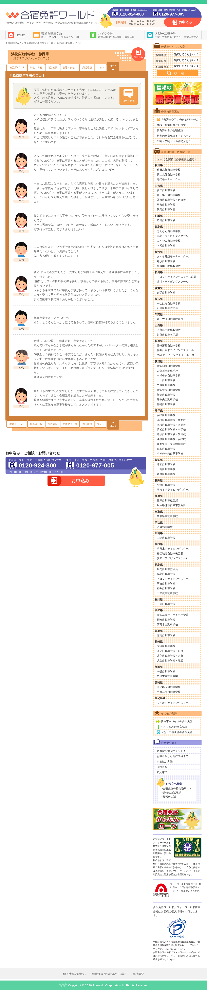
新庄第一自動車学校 (169, 195)
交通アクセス (70, 67)
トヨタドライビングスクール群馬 (176, 276)
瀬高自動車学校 (166, 635)
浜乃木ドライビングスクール (174, 548)
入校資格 (162, 767)
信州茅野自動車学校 (169, 345)
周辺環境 (87, 67)
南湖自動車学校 (166, 245)
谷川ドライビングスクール (172, 281)
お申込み (185, 22)
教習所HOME (17, 67)
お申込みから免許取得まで (172, 756)
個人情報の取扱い (74, 973)
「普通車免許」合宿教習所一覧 (179, 119)
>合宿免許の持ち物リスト (176, 788)
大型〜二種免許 (177, 35)
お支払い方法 (165, 761)
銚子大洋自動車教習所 (170, 318)
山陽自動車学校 (166, 537)
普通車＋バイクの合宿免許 (176, 721)
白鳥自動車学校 (166, 603)
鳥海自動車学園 (166, 204)
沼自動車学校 (165, 527)
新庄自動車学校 (166, 190)
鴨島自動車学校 (166, 573)
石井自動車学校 (166, 588)
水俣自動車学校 (166, 671)
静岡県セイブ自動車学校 (171, 443)
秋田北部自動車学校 (169, 169)
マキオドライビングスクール (174, 702)
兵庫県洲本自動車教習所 (171, 505)
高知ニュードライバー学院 (172, 614)
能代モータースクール (170, 179)
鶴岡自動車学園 (166, 209)
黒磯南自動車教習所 (169, 265)
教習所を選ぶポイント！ (171, 750)
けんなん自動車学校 (169, 231)
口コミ (113, 66)
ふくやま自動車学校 (169, 240)
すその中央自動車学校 (170, 453)
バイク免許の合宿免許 (174, 726)
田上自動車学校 (166, 380)
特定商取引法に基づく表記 (109, 973)
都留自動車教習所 (167, 334)
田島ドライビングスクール (172, 235)
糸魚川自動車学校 (167, 370)
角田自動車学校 (166, 220)
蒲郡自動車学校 (166, 464)
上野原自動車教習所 (169, 329)
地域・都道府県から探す (171, 124)
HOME (20, 35)
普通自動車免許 (61, 35)
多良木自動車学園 (167, 676)
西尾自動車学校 (166, 474)
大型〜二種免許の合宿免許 (176, 732)
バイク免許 (116, 35)
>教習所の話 (168, 796)
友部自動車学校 (166, 292)
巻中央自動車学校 (167, 399)
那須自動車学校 (166, 261)
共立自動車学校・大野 (170, 655)
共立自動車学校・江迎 (170, 660)
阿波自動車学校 (166, 583)
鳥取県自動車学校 (167, 516)
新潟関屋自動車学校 (169, 365)
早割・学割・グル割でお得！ (174, 141)
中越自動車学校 (166, 385)
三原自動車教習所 (167, 500)
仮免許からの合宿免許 (170, 130)
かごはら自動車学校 (169, 303)
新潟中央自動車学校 (169, 389)
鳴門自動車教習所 (167, 569)
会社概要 (138, 973)
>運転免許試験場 (171, 792)
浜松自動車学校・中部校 (171, 429)
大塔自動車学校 (166, 646)
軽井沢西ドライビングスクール (175, 350)
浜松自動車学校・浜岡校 (171, 424)
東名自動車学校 (166, 448)
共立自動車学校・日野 (170, 650)
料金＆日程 (36, 67)
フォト (100, 67)
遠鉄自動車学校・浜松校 (171, 439)
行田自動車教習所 (167, 308)
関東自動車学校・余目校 (171, 199)
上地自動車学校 (166, 469)
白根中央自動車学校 (169, 375)
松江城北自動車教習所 (170, 553)
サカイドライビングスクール (174, 489)
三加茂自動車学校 (167, 593)
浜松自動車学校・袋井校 (171, 419)
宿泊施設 (52, 67)
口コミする (129, 101)
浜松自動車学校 (166, 415)
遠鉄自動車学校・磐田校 (171, 434)
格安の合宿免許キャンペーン (174, 135)
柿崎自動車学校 (166, 404)
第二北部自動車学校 (169, 174)
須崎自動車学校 (166, 619)
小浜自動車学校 (166, 484)
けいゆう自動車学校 (169, 687)
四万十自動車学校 (167, 624)
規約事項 (162, 772)
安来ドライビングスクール (172, 558)
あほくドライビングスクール (174, 578)
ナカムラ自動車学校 (169, 691)
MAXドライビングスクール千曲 (175, 355)
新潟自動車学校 (166, 394)
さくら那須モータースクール (174, 256)
